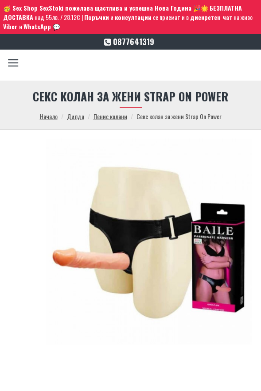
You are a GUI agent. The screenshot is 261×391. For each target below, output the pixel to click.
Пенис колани (110, 116)
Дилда (75, 116)
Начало (49, 116)
